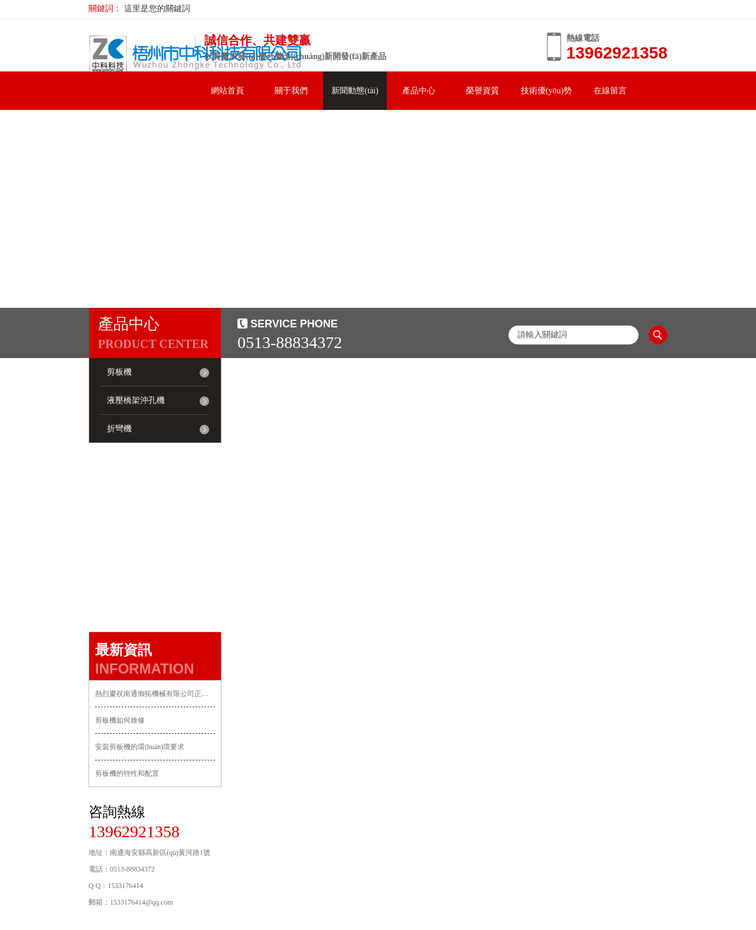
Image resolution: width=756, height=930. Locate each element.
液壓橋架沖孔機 (136, 400)
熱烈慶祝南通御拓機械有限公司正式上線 (155, 694)
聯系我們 (120, 129)
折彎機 (119, 428)
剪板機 (119, 372)
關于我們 (291, 90)
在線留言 (610, 90)
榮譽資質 (482, 90)
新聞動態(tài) (354, 90)
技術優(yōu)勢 (546, 90)
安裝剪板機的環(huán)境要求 (139, 747)
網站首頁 (227, 90)
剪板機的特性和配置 (127, 773)
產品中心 (418, 90)
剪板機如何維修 (120, 720)
